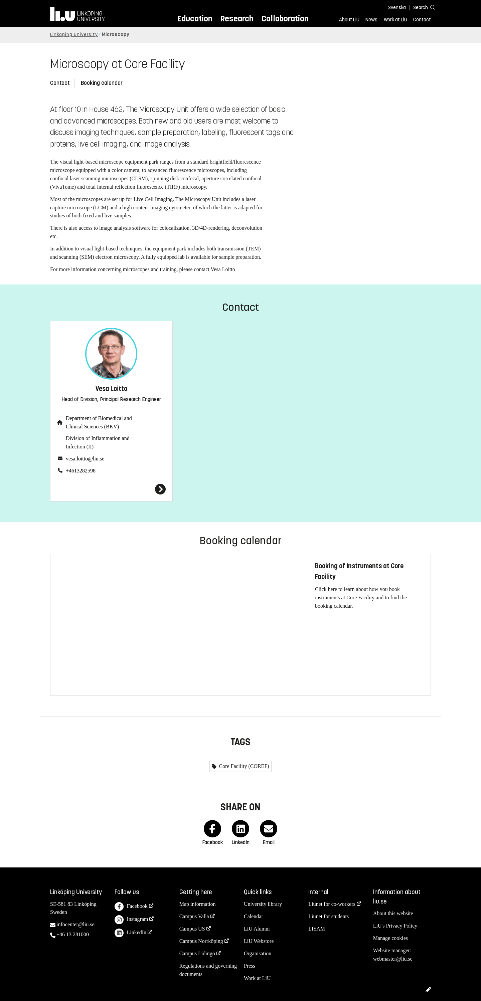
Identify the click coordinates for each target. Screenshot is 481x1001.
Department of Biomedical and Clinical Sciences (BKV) (99, 422)
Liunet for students (328, 916)
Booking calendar (102, 82)
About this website (393, 913)
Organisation (257, 953)
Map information (197, 904)
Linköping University (74, 34)
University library (263, 904)
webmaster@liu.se (393, 959)
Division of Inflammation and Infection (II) (98, 442)
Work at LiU (395, 20)
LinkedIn (130, 933)
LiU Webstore (259, 941)
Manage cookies (390, 938)
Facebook (131, 906)
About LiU (349, 20)
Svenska (397, 7)
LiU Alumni (257, 929)
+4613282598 (81, 470)
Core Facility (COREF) (243, 766)
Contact (422, 20)
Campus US (192, 929)
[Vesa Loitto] (111, 489)
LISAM (316, 929)
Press (249, 966)
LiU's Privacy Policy (395, 926)
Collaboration (285, 18)
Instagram (131, 919)
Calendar (253, 916)
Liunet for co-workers (331, 904)
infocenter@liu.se (75, 924)
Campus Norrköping (201, 941)
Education (194, 18)
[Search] (421, 7)
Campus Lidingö (197, 953)
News (371, 20)
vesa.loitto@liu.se (85, 458)
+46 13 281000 (72, 934)
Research (236, 18)
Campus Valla (194, 916)
